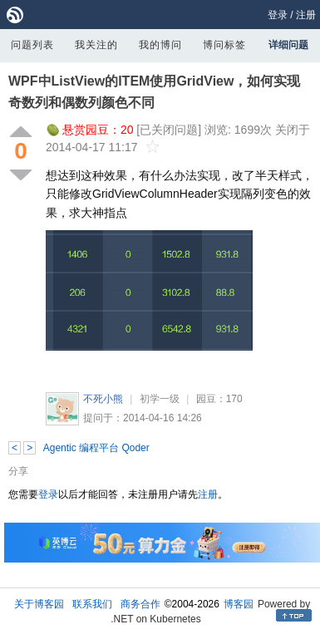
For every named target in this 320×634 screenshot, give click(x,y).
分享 (18, 471)
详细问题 (288, 45)
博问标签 (224, 45)
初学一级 (160, 399)
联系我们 (92, 604)
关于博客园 (39, 604)
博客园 (239, 604)
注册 (306, 15)
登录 (278, 15)
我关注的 (96, 45)
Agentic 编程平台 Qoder (96, 448)
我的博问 (160, 45)
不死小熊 (103, 399)
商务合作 (140, 604)
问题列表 (32, 45)
